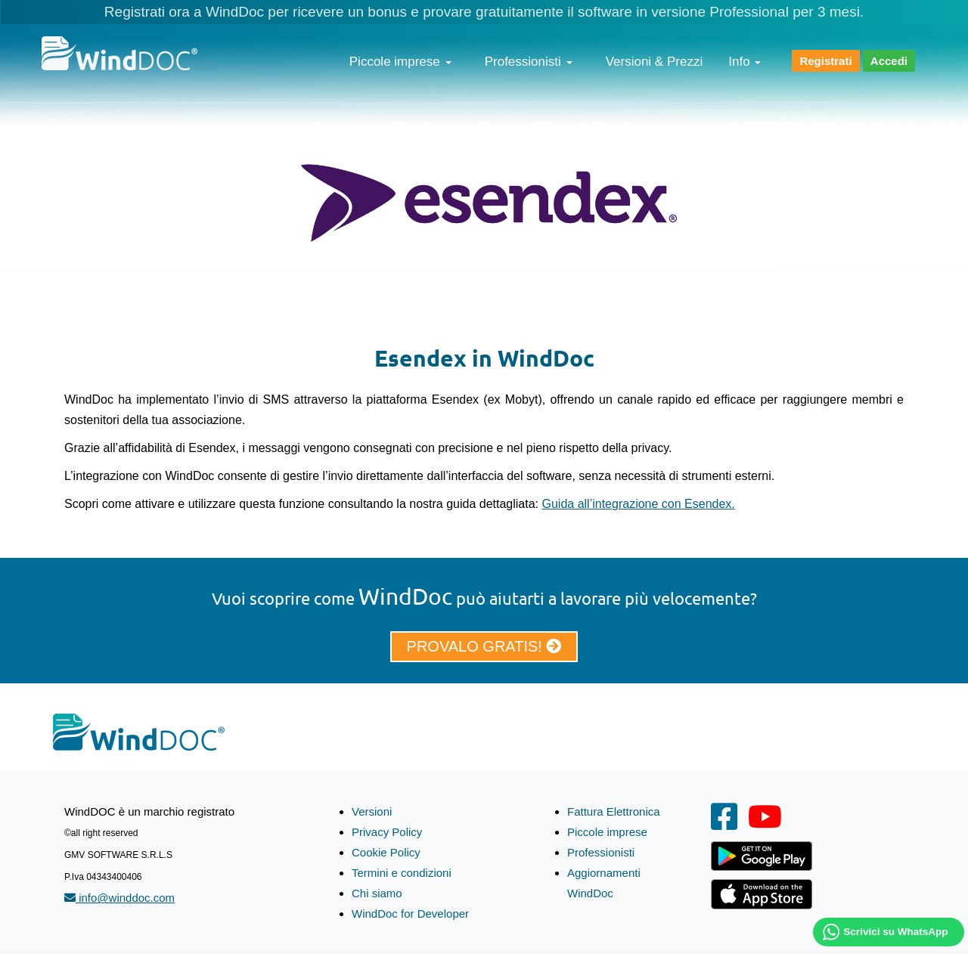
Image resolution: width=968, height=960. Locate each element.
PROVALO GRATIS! (484, 646)
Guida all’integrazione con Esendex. (638, 503)
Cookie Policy (386, 852)
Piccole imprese (400, 61)
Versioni (372, 811)
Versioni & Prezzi (654, 61)
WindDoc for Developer (410, 913)
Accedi (889, 60)
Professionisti (528, 61)
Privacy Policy (387, 831)
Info (744, 61)
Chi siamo (377, 893)
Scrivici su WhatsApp (895, 931)
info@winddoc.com (119, 897)
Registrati (825, 60)
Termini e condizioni (401, 872)
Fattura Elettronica (613, 811)
